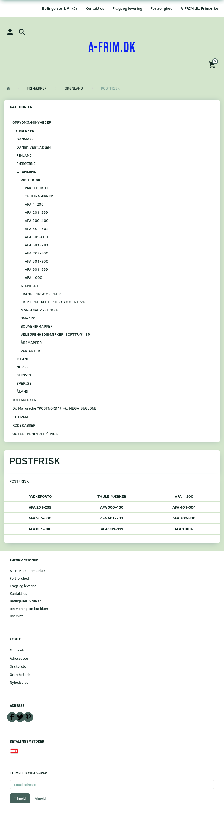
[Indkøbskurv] (213, 64)
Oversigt (16, 616)
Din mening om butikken (29, 608)
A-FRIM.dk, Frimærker (200, 8)
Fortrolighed (161, 8)
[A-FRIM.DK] (112, 48)
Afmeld (40, 798)
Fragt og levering (127, 8)
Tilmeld (20, 798)
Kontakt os (95, 8)
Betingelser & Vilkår (59, 8)
